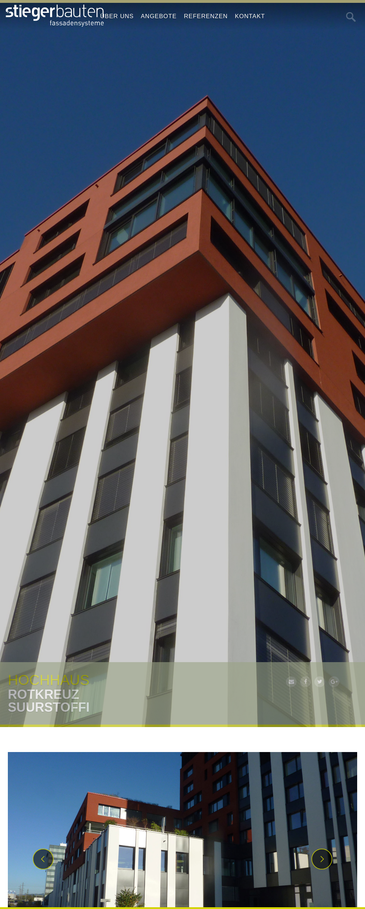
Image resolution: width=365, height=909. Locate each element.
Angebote (159, 16)
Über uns (117, 16)
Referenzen (206, 16)
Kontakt (250, 16)
